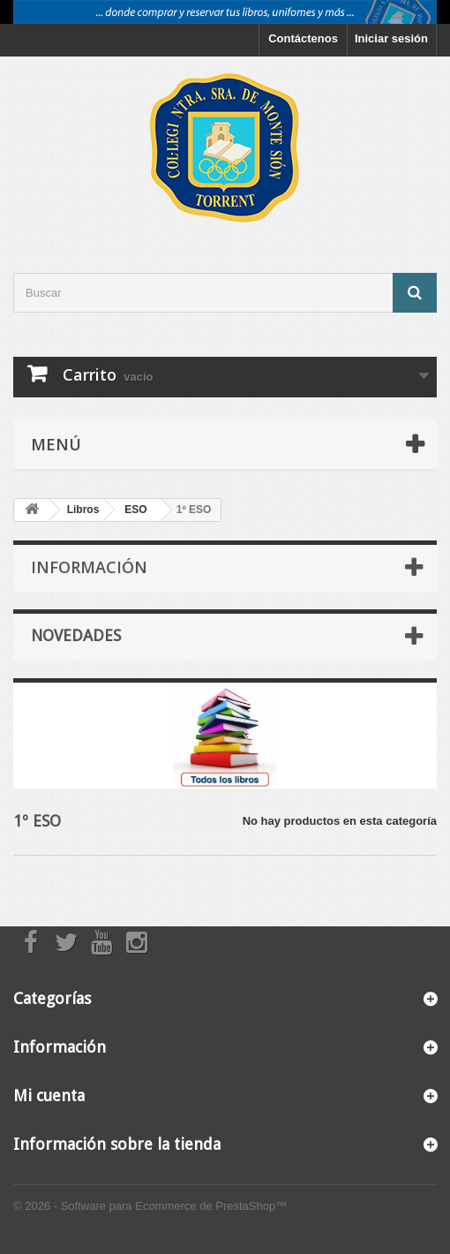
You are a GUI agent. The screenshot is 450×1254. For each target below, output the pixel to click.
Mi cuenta (49, 1095)
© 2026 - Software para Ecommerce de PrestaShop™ (150, 1205)
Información (89, 567)
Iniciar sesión (391, 38)
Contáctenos (303, 38)
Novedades (76, 635)
